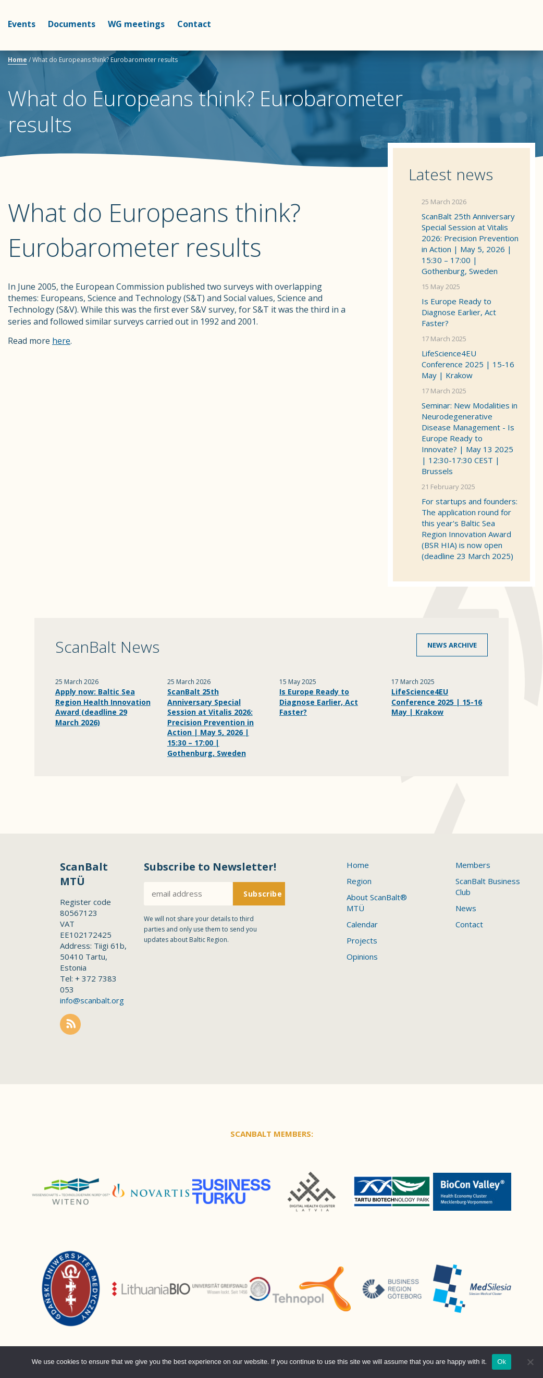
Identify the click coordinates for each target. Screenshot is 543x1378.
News (465, 908)
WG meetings (136, 24)
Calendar (362, 924)
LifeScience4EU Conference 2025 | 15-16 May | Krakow (468, 364)
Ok (501, 1361)
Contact (194, 24)
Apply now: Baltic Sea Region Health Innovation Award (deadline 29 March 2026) (103, 707)
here (61, 340)
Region (359, 881)
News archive (452, 645)
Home (17, 59)
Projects (362, 940)
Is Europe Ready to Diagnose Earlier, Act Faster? (459, 312)
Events (21, 24)
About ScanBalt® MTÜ (377, 902)
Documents (71, 24)
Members (472, 865)
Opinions (362, 956)
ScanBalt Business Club (487, 886)
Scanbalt (509, 50)
